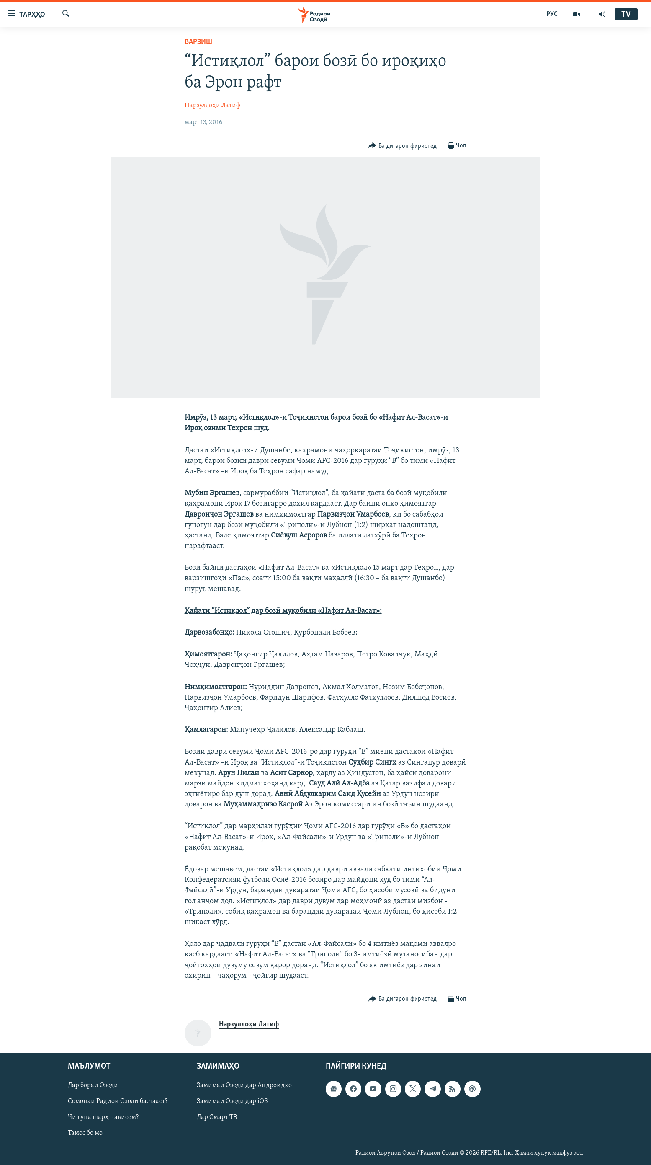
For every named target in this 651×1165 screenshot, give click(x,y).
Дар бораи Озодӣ (93, 1085)
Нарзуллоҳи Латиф (212, 105)
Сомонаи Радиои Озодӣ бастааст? (117, 1101)
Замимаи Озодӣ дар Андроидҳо (244, 1085)
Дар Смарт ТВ (217, 1117)
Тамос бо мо (85, 1133)
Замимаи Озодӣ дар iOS (232, 1101)
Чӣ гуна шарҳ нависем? (103, 1117)
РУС (552, 14)
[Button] (402, 146)
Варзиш (198, 42)
